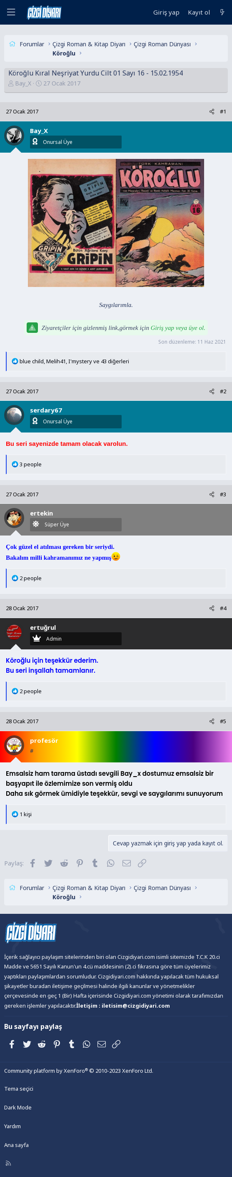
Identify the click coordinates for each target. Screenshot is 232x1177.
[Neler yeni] (222, 12)
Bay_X (23, 83)
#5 (223, 721)
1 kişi (26, 814)
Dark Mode (18, 1107)
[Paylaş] (212, 111)
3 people (31, 464)
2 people (31, 578)
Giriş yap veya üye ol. (178, 327)
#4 (223, 608)
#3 (223, 494)
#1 (223, 111)
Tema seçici (18, 1088)
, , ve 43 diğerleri (74, 361)
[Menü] (11, 12)
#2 (223, 391)
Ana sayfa (16, 1145)
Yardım (12, 1126)
